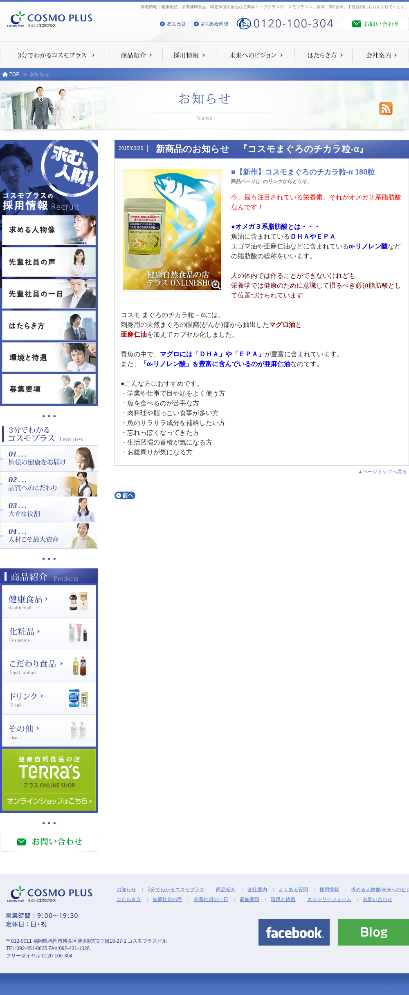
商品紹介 (226, 889)
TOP (10, 74)
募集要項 (249, 899)
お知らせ (126, 889)
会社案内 (257, 889)
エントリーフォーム (329, 899)
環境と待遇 (283, 899)
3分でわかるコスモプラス (176, 889)
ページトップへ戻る (385, 471)
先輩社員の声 (167, 899)
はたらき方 (129, 899)
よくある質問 (293, 889)
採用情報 (329, 889)
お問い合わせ (377, 899)
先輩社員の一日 (211, 899)
